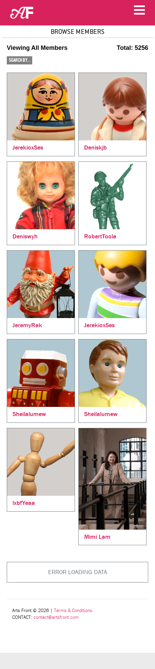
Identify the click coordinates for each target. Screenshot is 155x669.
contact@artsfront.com (56, 617)
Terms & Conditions (73, 610)
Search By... (19, 60)
